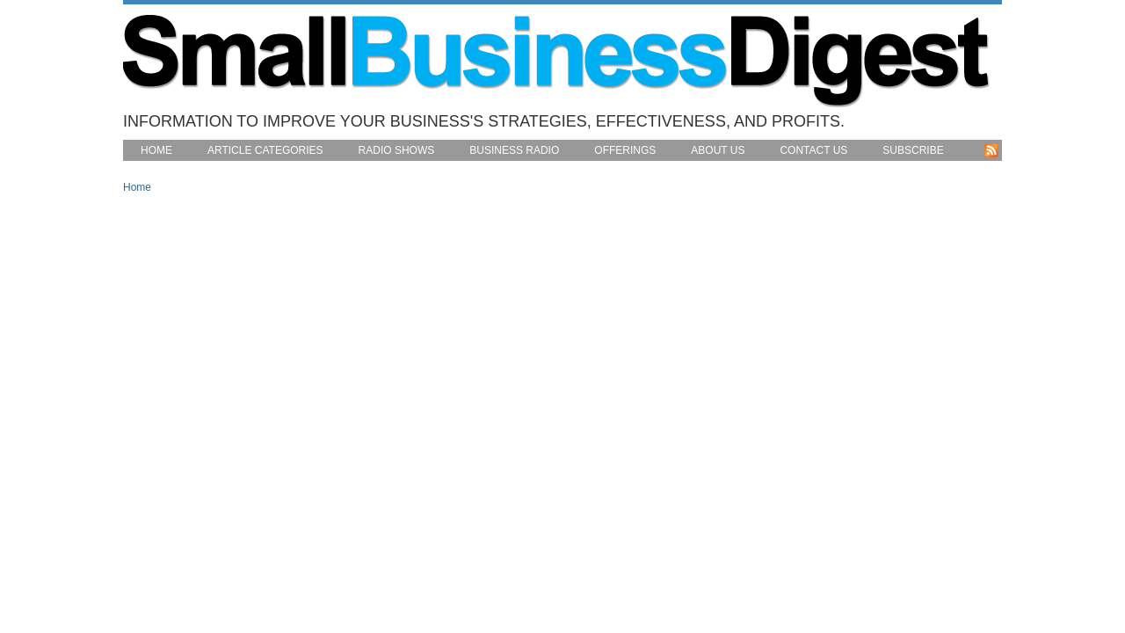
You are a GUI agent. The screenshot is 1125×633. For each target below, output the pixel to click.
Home (156, 150)
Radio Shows (397, 150)
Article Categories (265, 150)
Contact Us (813, 150)
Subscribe (912, 150)
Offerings (625, 150)
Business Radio (514, 150)
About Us (717, 150)
